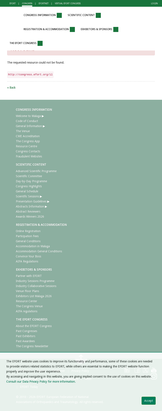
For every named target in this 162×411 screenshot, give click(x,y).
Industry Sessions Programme (35, 281)
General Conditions (28, 241)
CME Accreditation (28, 136)
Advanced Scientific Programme (36, 171)
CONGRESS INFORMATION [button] (43, 15)
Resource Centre (26, 146)
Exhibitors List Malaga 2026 (34, 296)
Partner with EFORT (29, 276)
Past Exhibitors (25, 336)
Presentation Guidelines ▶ (33, 201)
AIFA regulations (26, 311)
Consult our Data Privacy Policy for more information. (41, 381)
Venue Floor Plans (27, 291)
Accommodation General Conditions (39, 251)
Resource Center (26, 301)
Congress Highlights (29, 186)
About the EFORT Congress (34, 326)
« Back (11, 87)
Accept (148, 400)
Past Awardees (25, 341)
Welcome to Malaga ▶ (30, 116)
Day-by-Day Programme (31, 181)
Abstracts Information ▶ (31, 206)
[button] (14, 15)
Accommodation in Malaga (33, 246)
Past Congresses (26, 331)
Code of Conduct (27, 121)
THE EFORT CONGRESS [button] (26, 43)
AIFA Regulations (27, 261)
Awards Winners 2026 (30, 216)
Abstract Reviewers (28, 211)
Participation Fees (27, 236)
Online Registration (28, 231)
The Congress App (28, 141)
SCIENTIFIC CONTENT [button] (84, 15)
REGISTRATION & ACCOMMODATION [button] (49, 29)
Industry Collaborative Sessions (36, 286)
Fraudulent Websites (29, 156)
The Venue (23, 131)
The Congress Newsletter (32, 346)
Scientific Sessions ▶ (29, 196)
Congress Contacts (28, 151)
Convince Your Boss (28, 256)
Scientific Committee (29, 176)
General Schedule (27, 191)
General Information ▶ (30, 126)
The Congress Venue (29, 306)
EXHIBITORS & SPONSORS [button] (99, 29)
